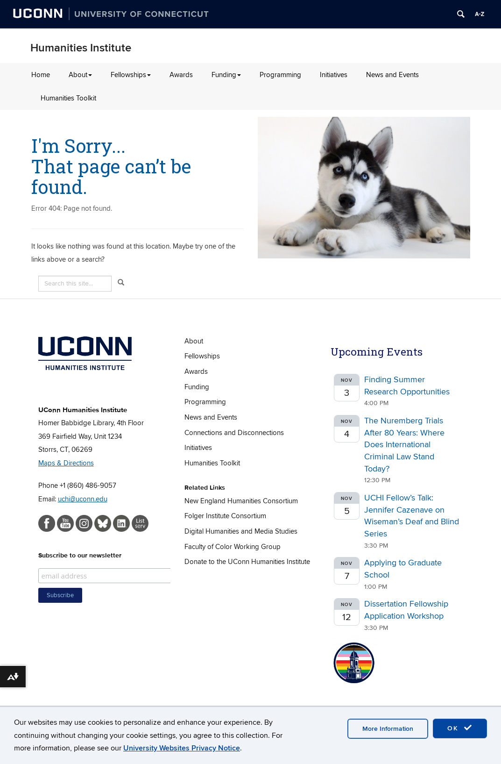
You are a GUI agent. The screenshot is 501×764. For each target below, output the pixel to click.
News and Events (392, 75)
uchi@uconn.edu (82, 499)
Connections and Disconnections (234, 432)
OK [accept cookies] (460, 728)
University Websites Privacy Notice (181, 748)
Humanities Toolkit (68, 98)
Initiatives (333, 75)
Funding (226, 75)
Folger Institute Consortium (225, 516)
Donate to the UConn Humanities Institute (247, 561)
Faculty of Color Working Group (232, 547)
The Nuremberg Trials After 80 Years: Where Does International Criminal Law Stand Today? (404, 445)
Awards (181, 75)
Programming (280, 75)
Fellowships (131, 75)
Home (40, 75)
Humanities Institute (80, 48)
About (80, 75)
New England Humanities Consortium (241, 501)
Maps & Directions (66, 463)
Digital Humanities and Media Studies (240, 531)
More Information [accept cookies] (387, 729)
